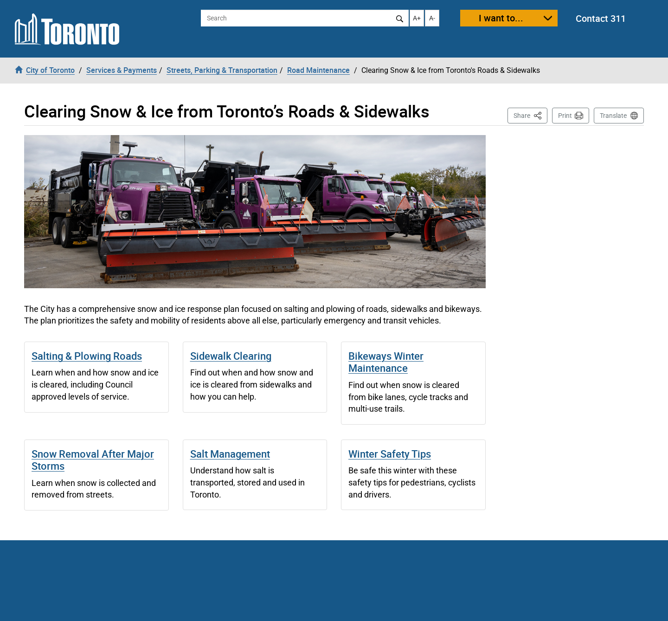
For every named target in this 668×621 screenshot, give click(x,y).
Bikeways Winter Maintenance (386, 362)
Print (565, 115)
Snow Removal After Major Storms (93, 459)
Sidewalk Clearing (230, 355)
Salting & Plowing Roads (87, 355)
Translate (613, 115)
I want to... (501, 18)
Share (530, 114)
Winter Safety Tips (389, 453)
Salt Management (230, 453)
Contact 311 (601, 18)
